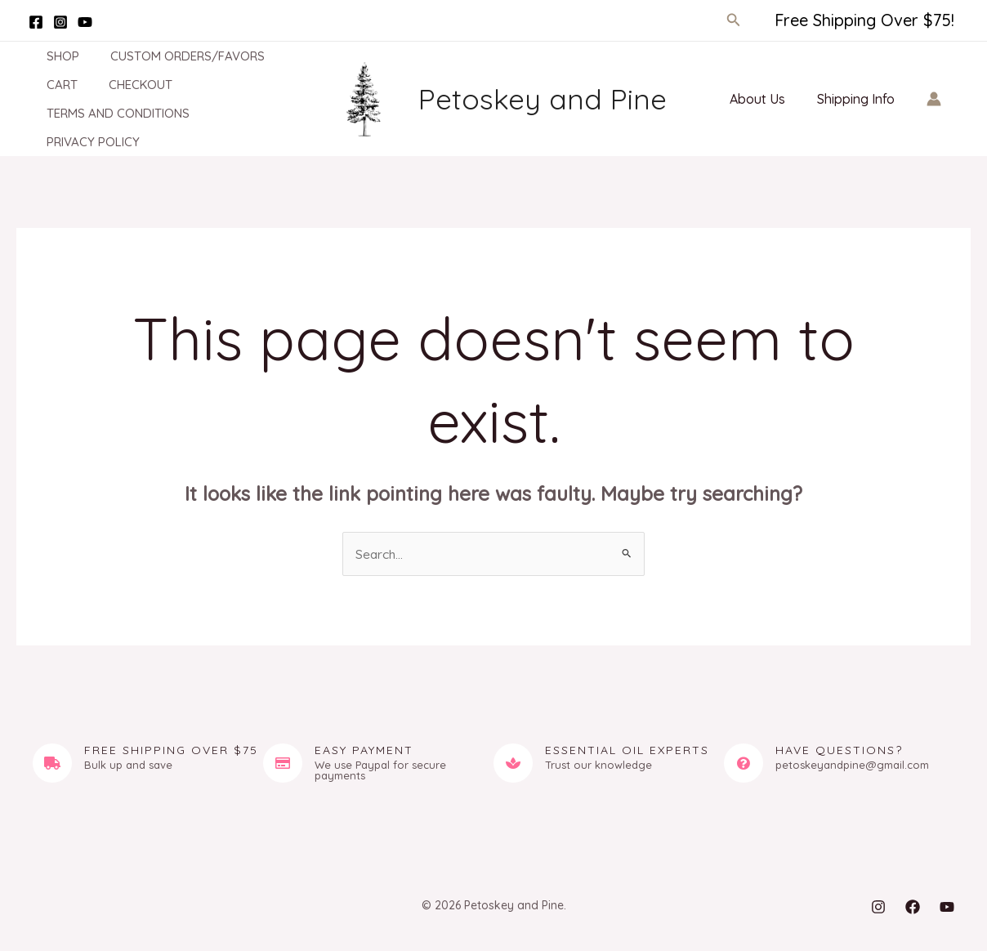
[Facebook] (36, 22)
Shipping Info (858, 99)
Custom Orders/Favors (167, 56)
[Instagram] (60, 22)
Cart (48, 84)
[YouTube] (85, 22)
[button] (733, 20)
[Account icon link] (934, 99)
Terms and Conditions (104, 113)
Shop (49, 56)
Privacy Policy (79, 142)
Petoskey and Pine (542, 99)
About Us (765, 99)
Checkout (120, 84)
